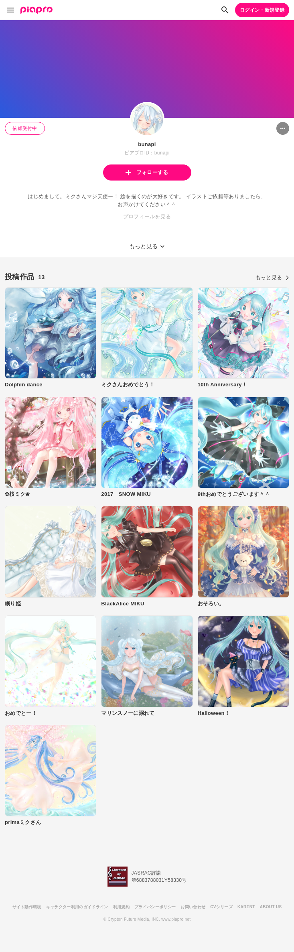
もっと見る (272, 277)
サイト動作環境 (26, 907)
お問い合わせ (192, 907)
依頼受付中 (24, 128)
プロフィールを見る (147, 216)
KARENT (246, 907)
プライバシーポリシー (155, 907)
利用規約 (121, 907)
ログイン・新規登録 (262, 10)
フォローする (147, 172)
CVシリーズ (221, 907)
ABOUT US (271, 907)
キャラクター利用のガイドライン (77, 907)
